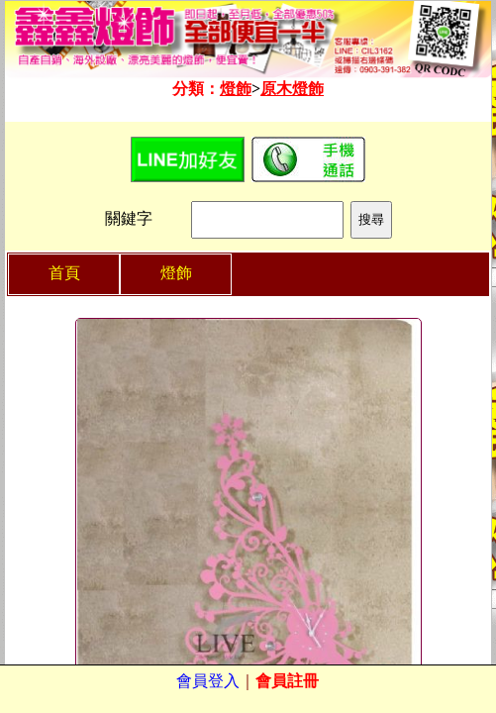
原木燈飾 (292, 88)
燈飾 (235, 88)
